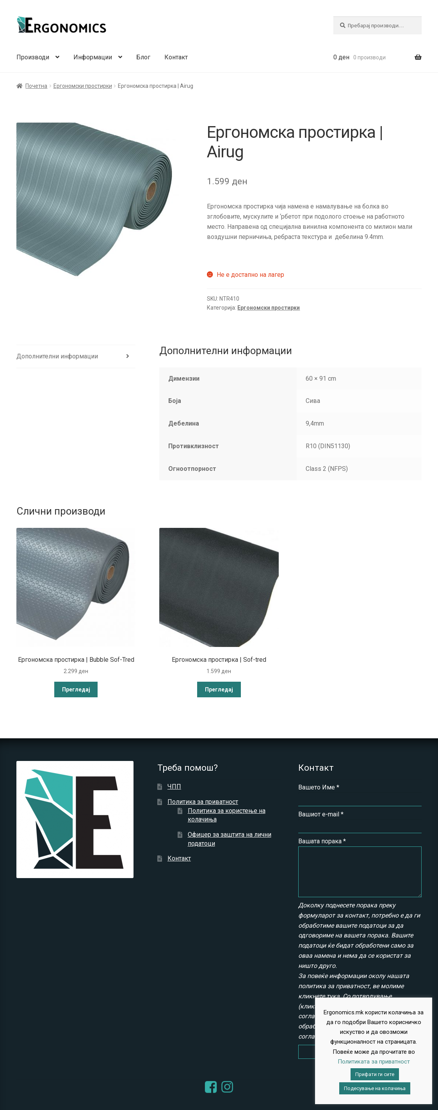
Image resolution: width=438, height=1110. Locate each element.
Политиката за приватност (374, 1061)
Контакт (176, 57)
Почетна (36, 86)
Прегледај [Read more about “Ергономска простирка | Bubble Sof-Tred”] (76, 689)
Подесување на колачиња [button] (375, 1088)
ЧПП (174, 786)
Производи (32, 57)
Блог (143, 57)
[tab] (75, 356)
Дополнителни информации (57, 356)
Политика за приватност (202, 801)
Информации (92, 57)
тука (333, 996)
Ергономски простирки (82, 86)
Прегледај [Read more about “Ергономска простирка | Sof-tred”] (219, 689)
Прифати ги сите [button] (374, 1074)
